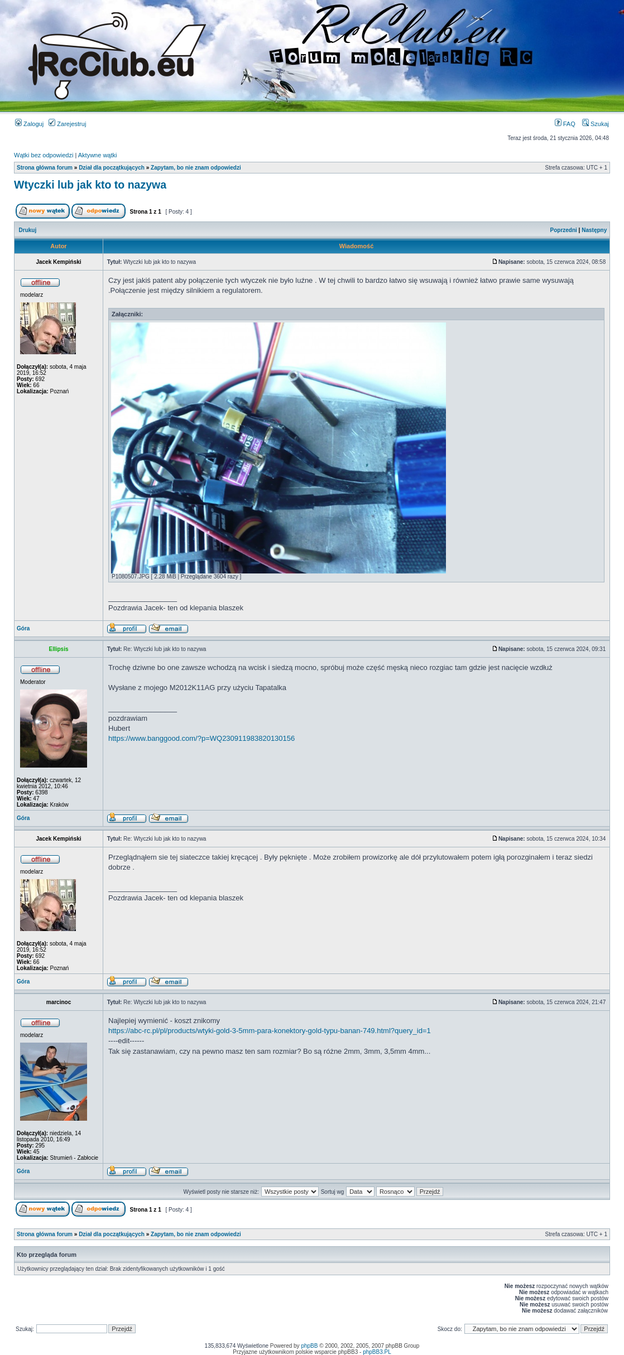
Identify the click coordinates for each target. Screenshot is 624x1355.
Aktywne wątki (97, 155)
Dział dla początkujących (112, 168)
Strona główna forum (45, 168)
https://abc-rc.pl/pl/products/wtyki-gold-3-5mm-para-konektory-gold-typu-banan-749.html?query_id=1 (269, 1030)
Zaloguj (29, 123)
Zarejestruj (67, 123)
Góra (23, 628)
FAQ (565, 123)
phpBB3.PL (377, 1352)
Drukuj (28, 230)
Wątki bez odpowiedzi (43, 155)
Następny (594, 230)
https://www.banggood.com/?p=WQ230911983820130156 (201, 738)
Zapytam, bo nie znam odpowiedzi (196, 168)
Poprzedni (563, 230)
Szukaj (595, 123)
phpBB (309, 1346)
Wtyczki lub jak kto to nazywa (90, 185)
